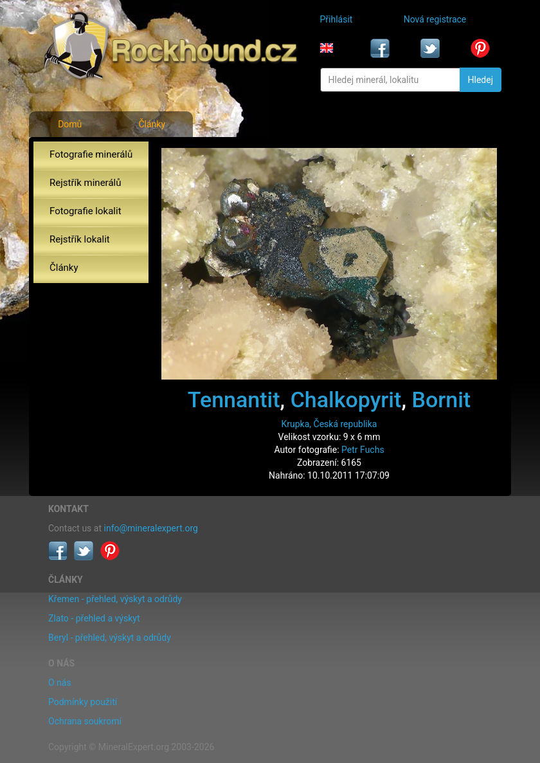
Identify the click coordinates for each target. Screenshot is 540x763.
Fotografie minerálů (91, 154)
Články (151, 124)
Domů (70, 124)
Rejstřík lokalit (80, 239)
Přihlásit (336, 19)
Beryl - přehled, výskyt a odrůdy (109, 637)
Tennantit (234, 399)
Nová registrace (435, 19)
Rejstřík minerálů (85, 182)
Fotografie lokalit (86, 211)
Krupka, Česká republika (329, 424)
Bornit (441, 399)
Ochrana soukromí (85, 721)
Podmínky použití (82, 702)
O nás (59, 682)
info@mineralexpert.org (151, 528)
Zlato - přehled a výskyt (94, 618)
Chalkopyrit (346, 399)
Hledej (480, 80)
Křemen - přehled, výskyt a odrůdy (115, 599)
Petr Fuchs (362, 450)
